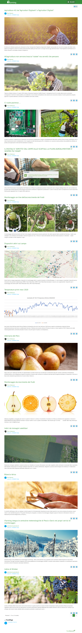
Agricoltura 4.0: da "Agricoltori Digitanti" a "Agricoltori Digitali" (29, 10)
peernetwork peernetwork (13, 526)
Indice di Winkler (11, 569)
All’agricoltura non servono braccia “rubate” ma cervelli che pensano (31, 56)
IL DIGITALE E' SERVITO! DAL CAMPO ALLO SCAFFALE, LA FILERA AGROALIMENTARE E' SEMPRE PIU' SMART (38, 150)
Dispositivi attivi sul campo (15, 243)
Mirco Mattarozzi (11, 105)
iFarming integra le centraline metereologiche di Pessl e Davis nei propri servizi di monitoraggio (37, 521)
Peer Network (10, 13)
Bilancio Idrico (10, 474)
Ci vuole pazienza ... (12, 102)
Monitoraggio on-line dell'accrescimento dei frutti (24, 197)
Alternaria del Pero (11, 336)
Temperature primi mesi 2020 (16, 289)
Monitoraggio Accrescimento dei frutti (19, 382)
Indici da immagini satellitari (16, 428)
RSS (75, 6)
